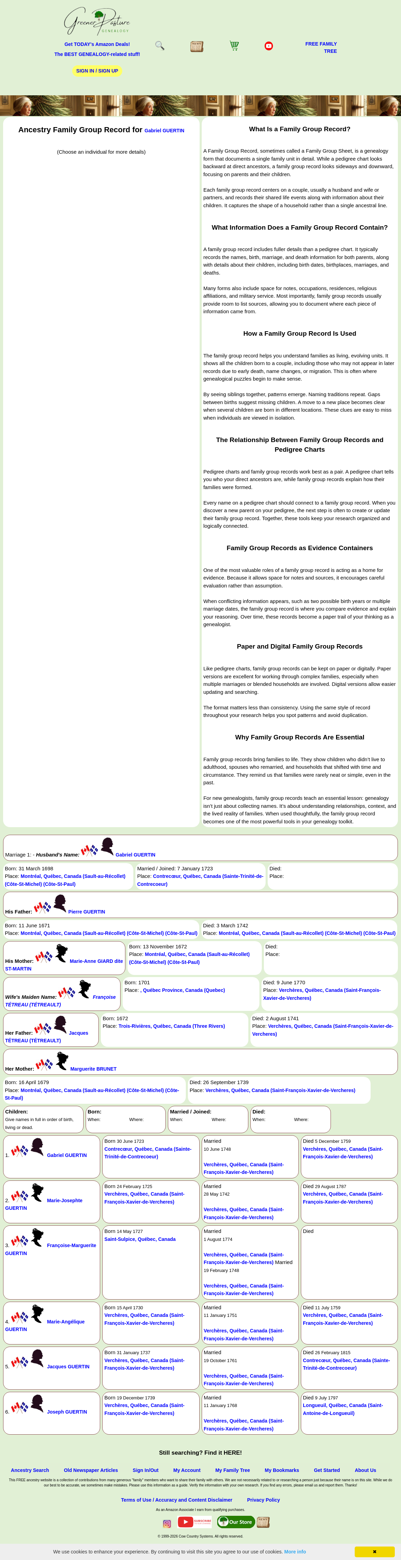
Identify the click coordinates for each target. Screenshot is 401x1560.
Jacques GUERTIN (68, 1366)
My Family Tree (232, 1470)
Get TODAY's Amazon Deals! (97, 44)
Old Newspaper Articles (91, 1470)
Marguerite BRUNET (93, 1069)
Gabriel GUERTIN (164, 130)
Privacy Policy (263, 1500)
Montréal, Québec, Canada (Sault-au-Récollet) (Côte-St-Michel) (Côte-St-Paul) (109, 933)
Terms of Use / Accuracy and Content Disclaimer (176, 1500)
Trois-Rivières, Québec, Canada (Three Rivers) (171, 1026)
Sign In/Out (146, 1470)
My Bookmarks (282, 1470)
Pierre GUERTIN (86, 912)
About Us (365, 1470)
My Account (187, 1470)
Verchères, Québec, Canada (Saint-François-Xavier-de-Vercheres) (280, 1090)
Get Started (327, 1470)
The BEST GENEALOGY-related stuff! (97, 54)
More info (295, 1551)
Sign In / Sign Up (97, 71)
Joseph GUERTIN (67, 1412)
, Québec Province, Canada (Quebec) (182, 990)
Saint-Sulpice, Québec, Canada (139, 1239)
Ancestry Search (30, 1470)
